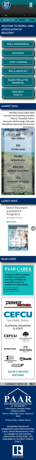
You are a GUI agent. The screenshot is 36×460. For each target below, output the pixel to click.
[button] (33, 228)
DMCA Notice (25, 420)
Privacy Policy (11, 420)
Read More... (11, 222)
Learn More (18, 188)
